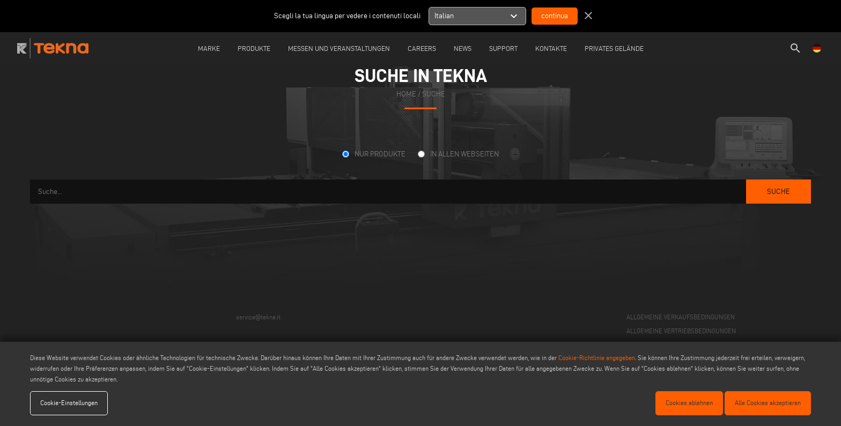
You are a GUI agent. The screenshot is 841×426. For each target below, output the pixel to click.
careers (422, 48)
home (406, 94)
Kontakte (551, 48)
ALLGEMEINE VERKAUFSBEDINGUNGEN (680, 316)
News (462, 48)
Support (503, 48)
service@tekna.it (258, 316)
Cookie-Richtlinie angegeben (596, 357)
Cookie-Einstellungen (69, 402)
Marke (209, 48)
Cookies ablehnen (689, 402)
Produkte (254, 48)
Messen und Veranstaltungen (339, 48)
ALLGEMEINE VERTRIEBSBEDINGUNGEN (681, 330)
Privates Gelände (614, 48)
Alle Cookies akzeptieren (768, 402)
